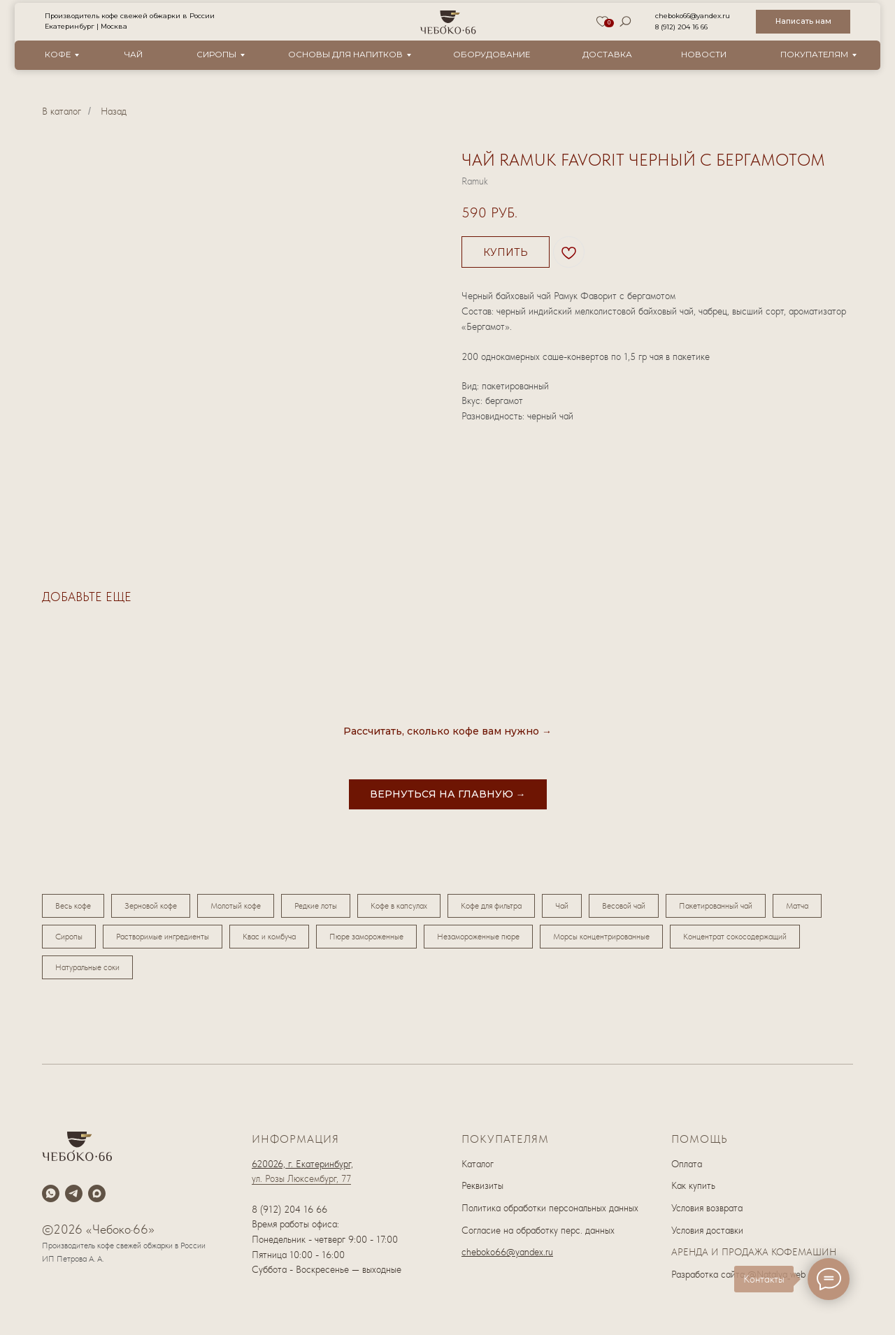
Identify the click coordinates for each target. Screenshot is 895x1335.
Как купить (693, 1185)
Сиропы (216, 54)
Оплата (686, 1163)
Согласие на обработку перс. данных (538, 1230)
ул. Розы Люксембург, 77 (301, 1178)
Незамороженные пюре (478, 936)
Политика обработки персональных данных (549, 1207)
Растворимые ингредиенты (162, 936)
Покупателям (814, 54)
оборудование (491, 54)
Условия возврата (707, 1207)
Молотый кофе (235, 906)
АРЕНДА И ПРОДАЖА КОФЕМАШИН (753, 1251)
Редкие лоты (315, 906)
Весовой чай (623, 906)
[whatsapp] (50, 1193)
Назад (114, 111)
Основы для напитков (345, 54)
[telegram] (74, 1193)
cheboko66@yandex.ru (692, 16)
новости (703, 54)
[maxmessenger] (97, 1193)
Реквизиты (482, 1185)
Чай (133, 54)
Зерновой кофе (150, 906)
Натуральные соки (87, 967)
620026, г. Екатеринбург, (302, 1163)
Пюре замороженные (366, 936)
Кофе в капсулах (399, 906)
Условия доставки (707, 1230)
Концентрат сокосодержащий (735, 936)
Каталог (477, 1163)
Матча (797, 906)
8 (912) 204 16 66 (681, 27)
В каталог (61, 111)
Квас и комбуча (269, 936)
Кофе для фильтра (491, 906)
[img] (448, 22)
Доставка (607, 54)
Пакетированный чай (715, 906)
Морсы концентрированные (601, 936)
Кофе (58, 54)
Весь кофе (73, 906)
